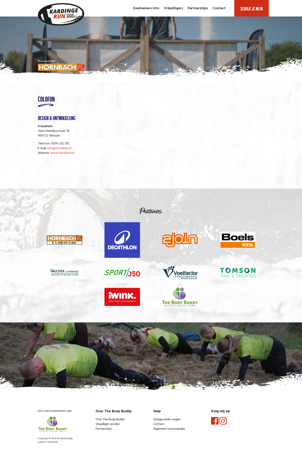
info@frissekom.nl (59, 148)
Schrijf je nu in (252, 8)
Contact (219, 8)
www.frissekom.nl (62, 153)
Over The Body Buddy (110, 419)
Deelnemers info (146, 8)
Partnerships (198, 8)
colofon (42, 442)
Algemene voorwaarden (169, 428)
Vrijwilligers (173, 8)
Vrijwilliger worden (108, 424)
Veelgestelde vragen (166, 419)
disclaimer (53, 442)
